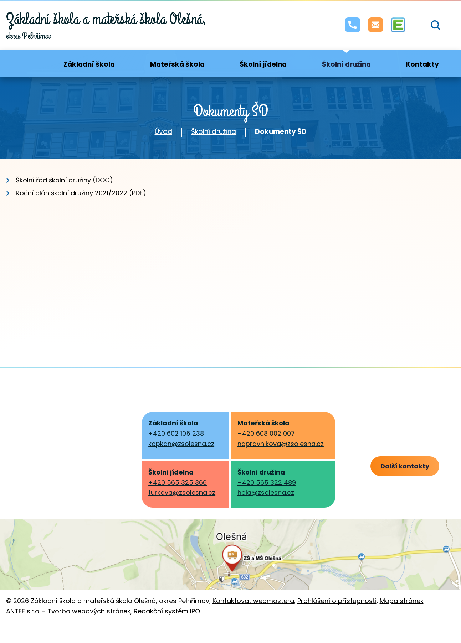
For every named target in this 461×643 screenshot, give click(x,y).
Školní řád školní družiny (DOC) (64, 180)
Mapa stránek (402, 617)
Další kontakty (419, 466)
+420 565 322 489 (266, 482)
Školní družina (213, 131)
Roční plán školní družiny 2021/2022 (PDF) (81, 192)
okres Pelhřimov (106, 25)
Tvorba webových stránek (88, 627)
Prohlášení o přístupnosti (337, 617)
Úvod (163, 131)
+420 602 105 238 (176, 433)
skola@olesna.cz (47, 482)
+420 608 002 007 (266, 433)
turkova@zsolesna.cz (181, 492)
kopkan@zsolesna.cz (181, 443)
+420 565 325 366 (177, 482)
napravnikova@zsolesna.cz (280, 443)
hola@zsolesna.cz (265, 492)
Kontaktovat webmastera (253, 617)
